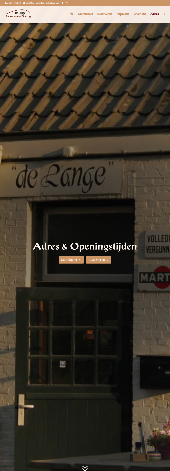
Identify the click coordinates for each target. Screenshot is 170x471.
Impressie (122, 14)
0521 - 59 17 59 (14, 3)
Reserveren (104, 14)
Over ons (140, 14)
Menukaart (85, 14)
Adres (154, 14)
